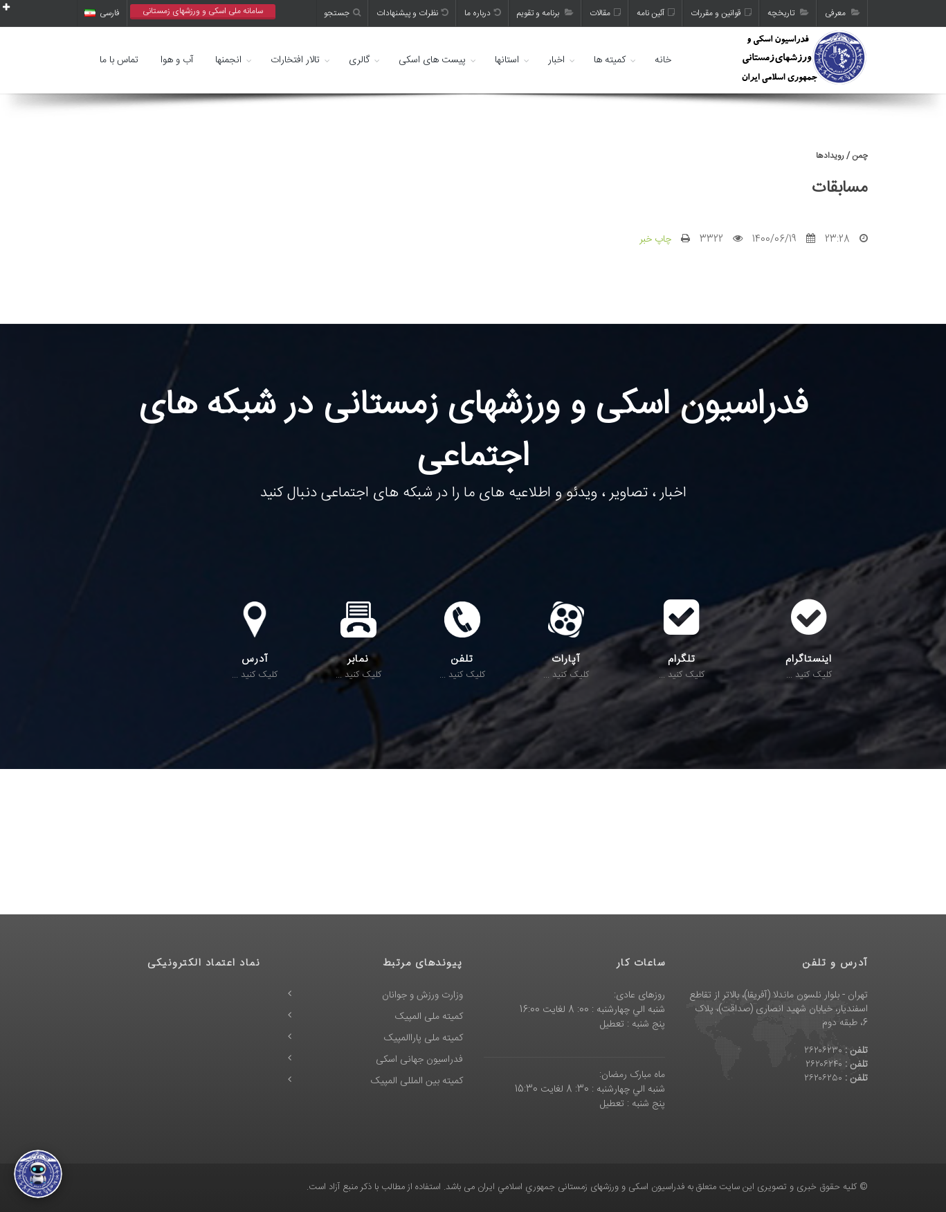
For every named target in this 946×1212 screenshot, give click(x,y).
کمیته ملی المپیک (429, 1017)
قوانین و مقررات (721, 13)
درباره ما (482, 13)
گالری (359, 60)
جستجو (342, 13)
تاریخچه (788, 13)
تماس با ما (119, 60)
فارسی (102, 13)
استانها (507, 60)
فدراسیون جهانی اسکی (419, 1059)
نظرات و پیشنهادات (412, 13)
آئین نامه (656, 13)
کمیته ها (610, 60)
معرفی (842, 13)
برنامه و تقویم (545, 13)
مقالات (605, 13)
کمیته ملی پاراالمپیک (423, 1038)
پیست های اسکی (432, 60)
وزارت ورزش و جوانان (422, 995)
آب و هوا (177, 60)
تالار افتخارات (295, 60)
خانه (663, 60)
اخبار (556, 60)
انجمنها (228, 60)
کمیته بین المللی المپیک (417, 1081)
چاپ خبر (655, 239)
